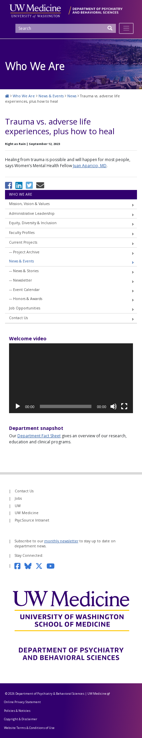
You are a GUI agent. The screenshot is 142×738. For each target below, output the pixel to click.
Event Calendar (26, 289)
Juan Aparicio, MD (89, 165)
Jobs (18, 498)
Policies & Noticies (17, 710)
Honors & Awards (27, 298)
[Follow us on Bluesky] (30, 565)
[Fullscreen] (124, 406)
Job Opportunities (24, 308)
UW (18, 505)
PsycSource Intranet (32, 520)
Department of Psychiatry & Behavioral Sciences (49, 693)
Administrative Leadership (32, 213)
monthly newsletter (61, 541)
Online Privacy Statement (22, 702)
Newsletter (22, 280)
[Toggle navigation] (126, 28)
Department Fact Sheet (39, 436)
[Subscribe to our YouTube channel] (53, 565)
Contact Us (18, 317)
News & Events (21, 261)
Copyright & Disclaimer (20, 719)
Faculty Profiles (21, 232)
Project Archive (26, 252)
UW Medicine (27, 512)
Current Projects (23, 242)
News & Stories (26, 270)
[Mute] (113, 406)
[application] (71, 378)
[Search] (65, 28)
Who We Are (20, 194)
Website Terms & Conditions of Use (29, 728)
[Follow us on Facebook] (19, 565)
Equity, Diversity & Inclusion (33, 222)
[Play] (17, 406)
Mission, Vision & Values (29, 203)
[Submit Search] (110, 30)
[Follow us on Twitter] (41, 565)
